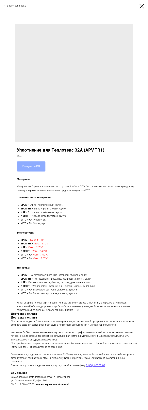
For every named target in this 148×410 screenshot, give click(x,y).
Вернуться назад (16, 5)
